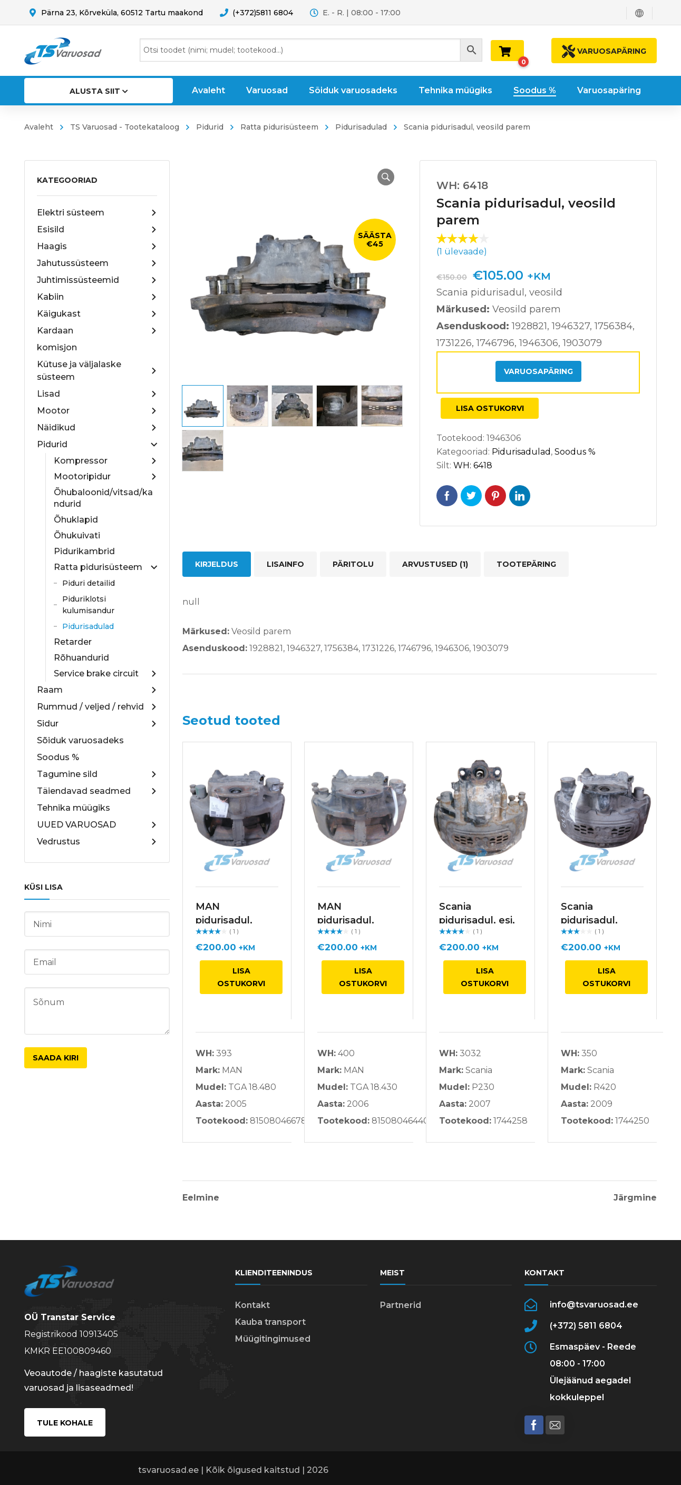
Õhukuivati (77, 535)
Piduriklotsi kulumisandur (88, 604)
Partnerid (400, 1305)
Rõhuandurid (81, 658)
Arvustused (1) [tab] (435, 564)
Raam (97, 690)
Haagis (97, 246)
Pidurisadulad (361, 127)
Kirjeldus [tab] (216, 564)
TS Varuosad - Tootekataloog (124, 127)
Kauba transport (270, 1322)
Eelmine (200, 1198)
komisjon (57, 347)
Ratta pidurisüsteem (279, 127)
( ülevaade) (461, 252)
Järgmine (635, 1198)
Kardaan (97, 330)
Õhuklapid (76, 520)
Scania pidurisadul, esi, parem (477, 920)
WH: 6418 (472, 465)
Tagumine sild (97, 774)
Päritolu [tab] (353, 564)
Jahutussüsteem (97, 263)
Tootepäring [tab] (526, 564)
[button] (385, 177)
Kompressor (105, 461)
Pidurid (209, 127)
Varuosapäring (538, 371)
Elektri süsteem (97, 212)
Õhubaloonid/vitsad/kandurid (103, 498)
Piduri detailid (88, 583)
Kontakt (252, 1305)
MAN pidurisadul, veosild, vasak (230, 920)
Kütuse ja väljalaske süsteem (97, 370)
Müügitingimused (272, 1339)
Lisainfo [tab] (285, 564)
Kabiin (97, 297)
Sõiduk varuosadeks (80, 740)
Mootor (97, 410)
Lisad (97, 394)
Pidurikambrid (84, 551)
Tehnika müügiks (73, 808)
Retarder (73, 642)
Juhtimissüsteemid (97, 280)
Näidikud (97, 427)
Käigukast (97, 314)
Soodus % (58, 757)
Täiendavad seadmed (97, 791)
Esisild (97, 229)
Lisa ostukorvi (490, 408)
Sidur (97, 723)
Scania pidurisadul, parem (589, 920)
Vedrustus (97, 841)
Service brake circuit (105, 674)
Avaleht (38, 127)
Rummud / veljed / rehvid (97, 707)
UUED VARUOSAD (97, 825)
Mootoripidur (105, 477)
